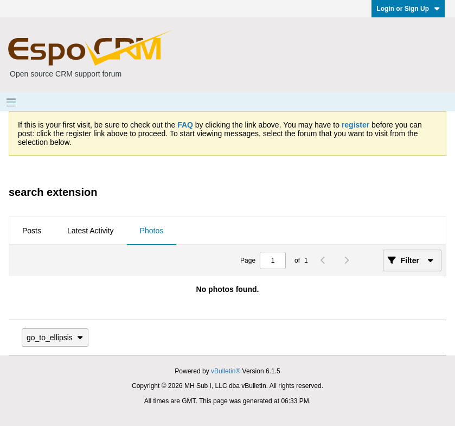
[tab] (31, 231)
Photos (152, 230)
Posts (31, 230)
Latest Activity (90, 230)
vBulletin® (225, 371)
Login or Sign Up (408, 8)
